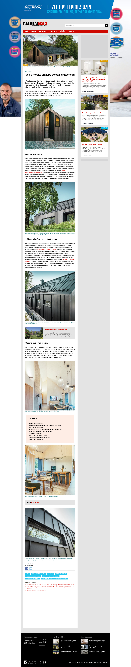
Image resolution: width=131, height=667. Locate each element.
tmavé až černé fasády (47, 578)
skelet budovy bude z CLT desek (46, 249)
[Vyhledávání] (85, 25)
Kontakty (71, 662)
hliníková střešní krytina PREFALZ (50, 576)
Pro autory (77, 662)
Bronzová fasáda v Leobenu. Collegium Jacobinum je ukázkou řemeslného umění (50, 585)
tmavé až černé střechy (61, 578)
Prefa (28, 573)
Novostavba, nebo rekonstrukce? (36, 591)
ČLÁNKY (33, 31)
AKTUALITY (42, 31)
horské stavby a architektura (33, 576)
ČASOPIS (71, 31)
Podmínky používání (102, 662)
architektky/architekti (61, 573)
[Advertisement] (50, 609)
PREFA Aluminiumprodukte (38, 573)
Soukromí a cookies (91, 662)
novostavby (50, 573)
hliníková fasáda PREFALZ (33, 578)
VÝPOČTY (63, 31)
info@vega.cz (42, 645)
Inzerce (83, 662)
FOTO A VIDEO (53, 31)
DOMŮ (26, 31)
